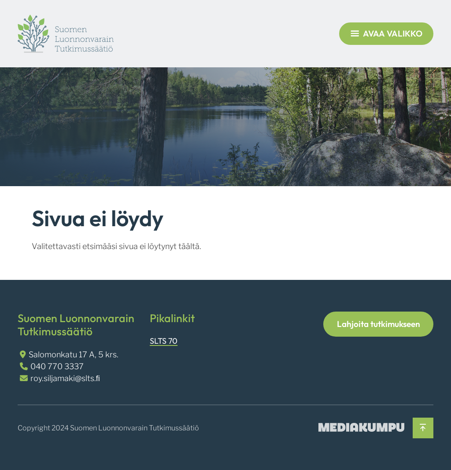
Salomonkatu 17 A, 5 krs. (73, 354)
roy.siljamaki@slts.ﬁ (65, 378)
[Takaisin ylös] (423, 428)
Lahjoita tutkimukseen (378, 324)
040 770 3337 (57, 366)
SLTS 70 (163, 341)
